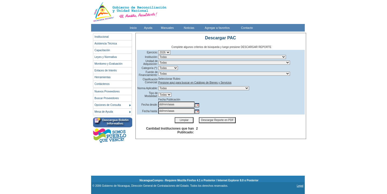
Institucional (102, 36)
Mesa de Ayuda (104, 111)
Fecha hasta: (150, 111)
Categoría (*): (150, 68)
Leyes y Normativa (106, 57)
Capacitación (102, 50)
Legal (300, 185)
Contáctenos (102, 83)
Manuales (167, 27)
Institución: (151, 57)
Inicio (133, 27)
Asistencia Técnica (106, 43)
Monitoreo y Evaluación (109, 63)
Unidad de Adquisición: (150, 62)
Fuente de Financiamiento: (148, 74)
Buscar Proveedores (107, 98)
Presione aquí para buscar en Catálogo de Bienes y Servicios (194, 82)
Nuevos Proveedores (107, 91)
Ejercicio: (152, 52)
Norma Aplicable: (147, 88)
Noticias (189, 27)
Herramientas (103, 77)
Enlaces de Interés (106, 70)
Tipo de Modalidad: (151, 95)
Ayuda (148, 27)
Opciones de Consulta (108, 104)
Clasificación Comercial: (150, 81)
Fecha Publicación (169, 99)
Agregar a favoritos (217, 27)
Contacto (247, 27)
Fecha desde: (149, 104)
